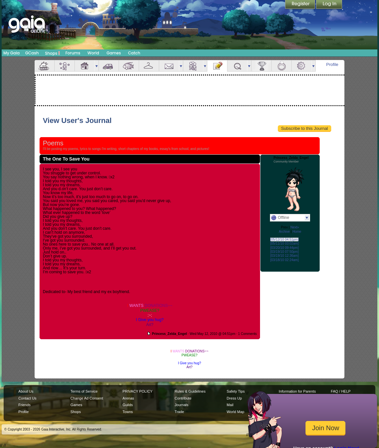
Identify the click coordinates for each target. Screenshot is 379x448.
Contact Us (27, 398)
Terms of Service (84, 391)
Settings (301, 65)
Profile (332, 64)
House (85, 65)
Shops (52, 53)
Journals (182, 405)
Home (296, 231)
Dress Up (234, 398)
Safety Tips (236, 391)
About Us (25, 391)
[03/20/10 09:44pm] (284, 248)
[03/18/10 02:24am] (284, 260)
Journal (217, 65)
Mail (169, 65)
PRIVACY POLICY (138, 391)
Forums (72, 53)
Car (109, 65)
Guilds (128, 405)
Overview (44, 65)
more (97, 65)
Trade (179, 412)
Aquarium (129, 65)
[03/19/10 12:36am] (284, 255)
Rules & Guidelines (190, 391)
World (93, 53)
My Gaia (11, 53)
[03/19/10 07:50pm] (284, 252)
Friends (193, 65)
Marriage (281, 65)
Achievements (261, 65)
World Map (235, 412)
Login (329, 5)
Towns (128, 412)
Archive (284, 231)
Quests (237, 65)
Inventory (149, 65)
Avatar (64, 65)
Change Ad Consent (87, 398)
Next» (294, 227)
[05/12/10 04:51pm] (284, 239)
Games (113, 53)
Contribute (183, 398)
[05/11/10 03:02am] (284, 243)
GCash (32, 53)
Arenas (128, 398)
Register (300, 5)
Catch (134, 53)
